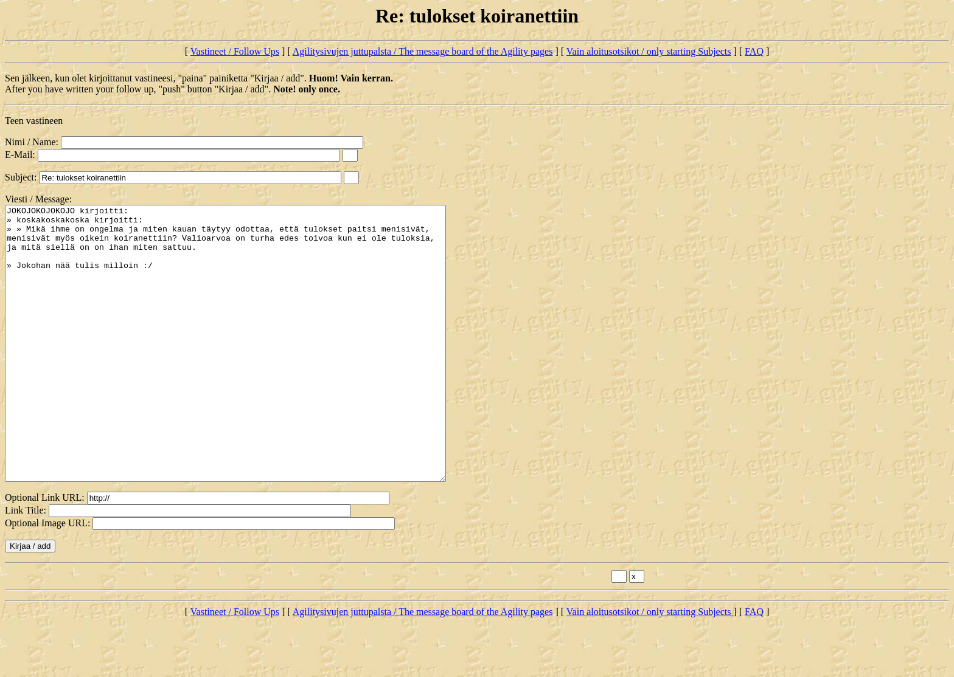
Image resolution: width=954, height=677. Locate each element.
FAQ (754, 51)
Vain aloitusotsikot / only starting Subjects (648, 51)
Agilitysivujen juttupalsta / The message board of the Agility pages (423, 51)
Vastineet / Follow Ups (234, 51)
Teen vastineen (34, 120)
